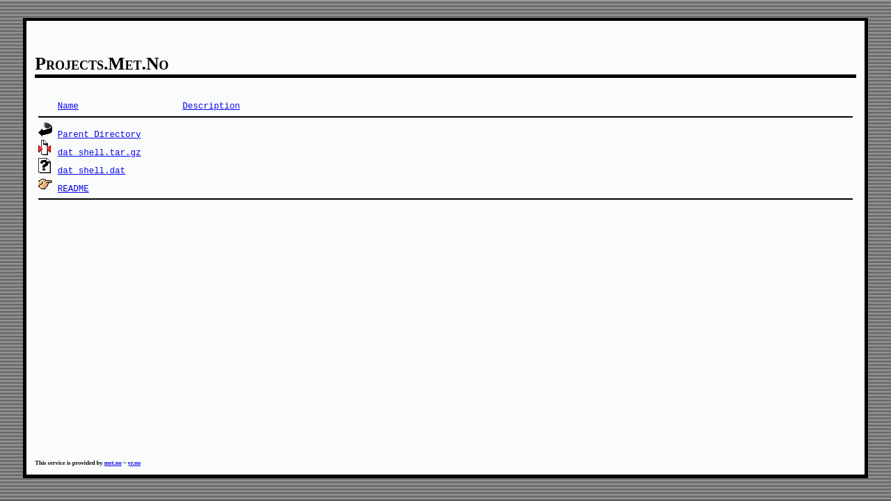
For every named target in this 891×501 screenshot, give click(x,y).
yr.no (133, 462)
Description (210, 105)
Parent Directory (99, 134)
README (73, 188)
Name (68, 105)
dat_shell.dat (91, 170)
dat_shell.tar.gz (99, 152)
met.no (113, 462)
